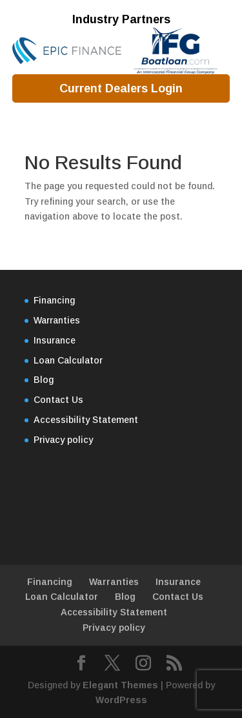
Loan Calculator (68, 360)
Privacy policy (63, 440)
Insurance (55, 340)
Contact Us (58, 400)
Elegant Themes (120, 685)
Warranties (57, 320)
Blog (44, 379)
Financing (54, 300)
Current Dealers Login (121, 88)
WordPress (121, 700)
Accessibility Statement (86, 420)
